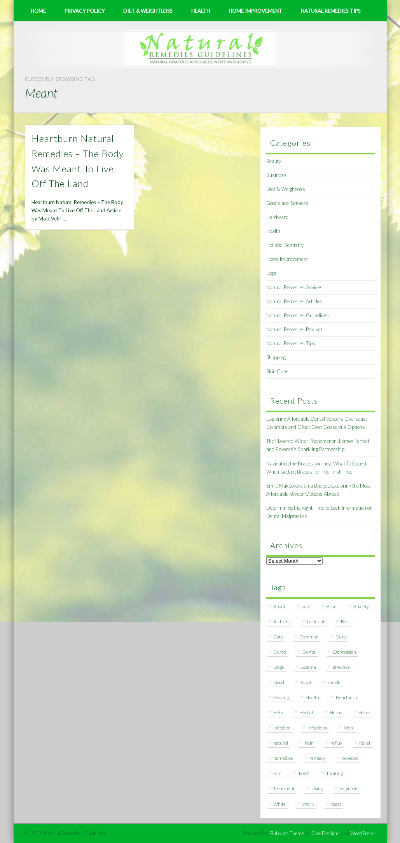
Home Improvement (255, 11)
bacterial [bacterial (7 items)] (315, 621)
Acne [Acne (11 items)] (332, 606)
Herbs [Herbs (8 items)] (336, 712)
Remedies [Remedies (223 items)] (283, 758)
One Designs (325, 833)
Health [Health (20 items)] (312, 697)
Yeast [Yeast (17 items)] (335, 804)
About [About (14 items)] (279, 606)
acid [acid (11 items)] (306, 606)
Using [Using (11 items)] (317, 788)
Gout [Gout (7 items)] (306, 682)
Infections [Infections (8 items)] (317, 728)
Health (200, 11)
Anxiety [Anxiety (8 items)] (361, 606)
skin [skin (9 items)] (277, 773)
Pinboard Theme (286, 833)
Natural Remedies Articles (294, 301)
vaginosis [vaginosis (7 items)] (349, 788)
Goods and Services (287, 203)
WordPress (362, 833)
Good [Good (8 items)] (278, 682)
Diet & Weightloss (148, 11)
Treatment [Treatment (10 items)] (284, 788)
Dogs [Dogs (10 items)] (278, 667)
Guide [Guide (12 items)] (334, 682)
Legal (272, 273)
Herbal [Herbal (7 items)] (306, 712)
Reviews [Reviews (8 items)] (350, 758)
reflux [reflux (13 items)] (336, 743)
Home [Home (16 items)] (364, 712)
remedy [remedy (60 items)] (317, 758)
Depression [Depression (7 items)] (344, 652)
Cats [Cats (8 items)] (278, 637)
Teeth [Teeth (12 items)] (303, 773)
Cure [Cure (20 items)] (340, 637)
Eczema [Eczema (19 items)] (308, 667)
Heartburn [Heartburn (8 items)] (346, 697)
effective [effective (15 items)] (341, 667)
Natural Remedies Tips (331, 11)
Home (38, 11)
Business (276, 175)
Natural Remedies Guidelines (297, 315)
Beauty (273, 161)
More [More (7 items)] (349, 728)
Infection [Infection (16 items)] (282, 728)
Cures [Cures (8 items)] (279, 652)
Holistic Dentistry (285, 245)
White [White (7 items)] (279, 804)
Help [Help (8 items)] (278, 712)
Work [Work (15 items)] (308, 804)
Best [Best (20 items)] (345, 621)
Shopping (276, 357)
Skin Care (277, 371)
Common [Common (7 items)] (309, 637)
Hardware (277, 217)
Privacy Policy (85, 11)
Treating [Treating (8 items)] (334, 773)
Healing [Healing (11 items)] (281, 697)
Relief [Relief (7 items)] (364, 743)
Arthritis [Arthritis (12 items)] (281, 621)
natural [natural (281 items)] (280, 743)
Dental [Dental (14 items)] (309, 652)
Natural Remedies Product (294, 329)
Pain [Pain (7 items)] (309, 743)
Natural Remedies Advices (294, 287)
